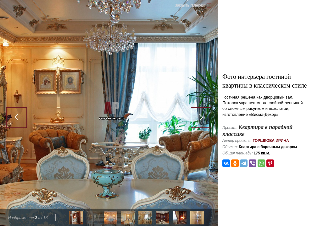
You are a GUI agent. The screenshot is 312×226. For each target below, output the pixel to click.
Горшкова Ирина (271, 140)
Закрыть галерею (190, 5)
